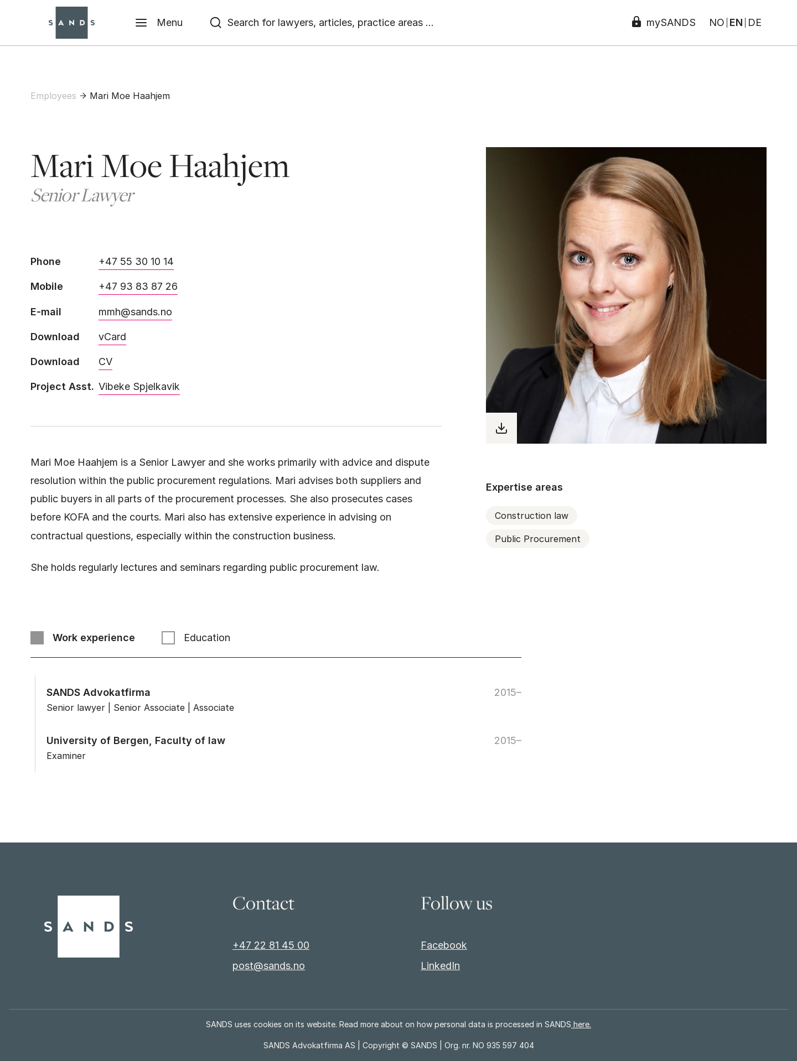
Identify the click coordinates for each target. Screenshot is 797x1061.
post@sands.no (268, 965)
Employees (53, 95)
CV (105, 361)
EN (736, 23)
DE (755, 23)
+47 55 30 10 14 (136, 261)
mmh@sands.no (135, 312)
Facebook (444, 945)
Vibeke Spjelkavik (139, 386)
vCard (112, 336)
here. (581, 1024)
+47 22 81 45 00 (270, 945)
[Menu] (158, 22)
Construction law (531, 515)
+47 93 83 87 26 (138, 286)
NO (716, 23)
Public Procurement (538, 538)
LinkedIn (440, 965)
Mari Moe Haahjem (130, 95)
